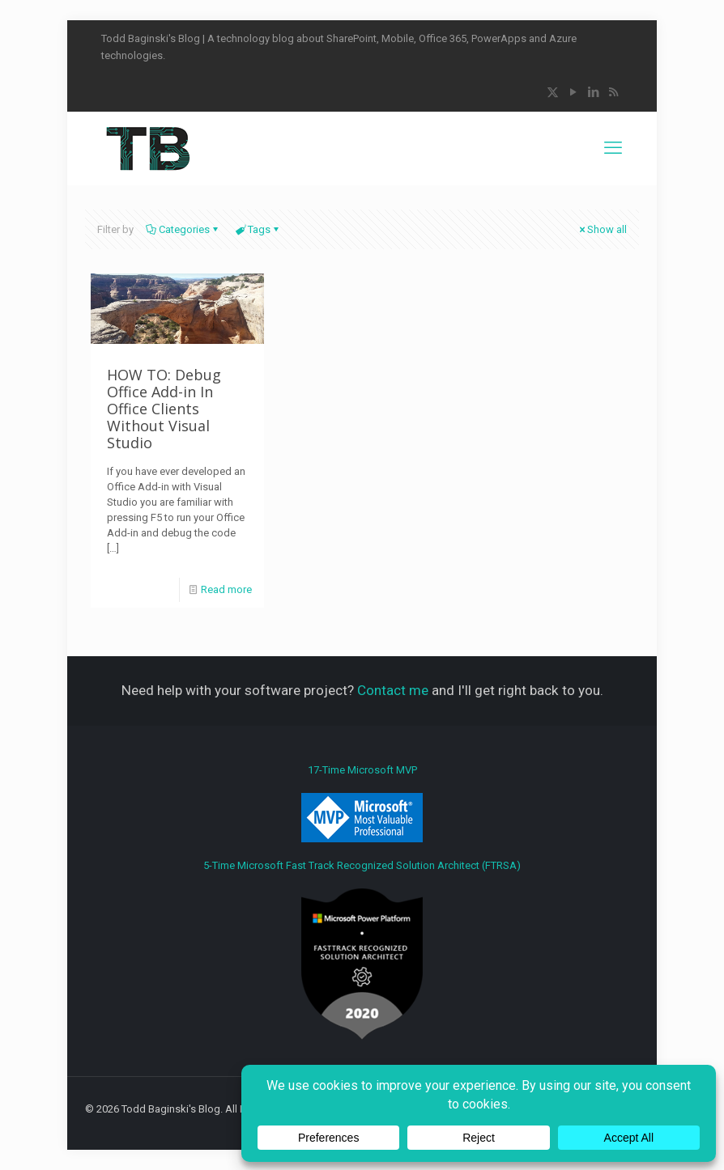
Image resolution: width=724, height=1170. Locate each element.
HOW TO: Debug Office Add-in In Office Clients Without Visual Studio (164, 408)
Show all (602, 229)
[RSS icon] (613, 92)
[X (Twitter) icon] (553, 92)
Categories (183, 229)
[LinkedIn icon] (593, 92)
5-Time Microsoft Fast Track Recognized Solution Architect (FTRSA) (362, 949)
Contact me (392, 690)
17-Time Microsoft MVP (362, 803)
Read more (226, 589)
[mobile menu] (613, 148)
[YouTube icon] (573, 92)
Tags (258, 229)
